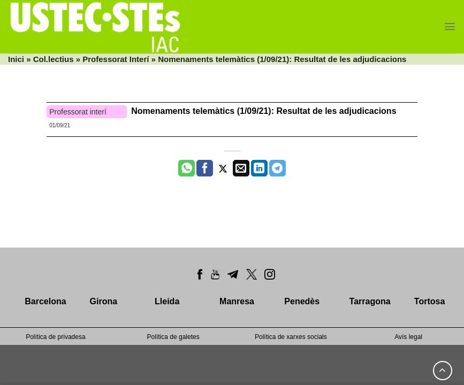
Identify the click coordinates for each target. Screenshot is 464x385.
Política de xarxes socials (291, 337)
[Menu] (450, 26)
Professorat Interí (115, 59)
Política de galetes (173, 337)
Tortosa (429, 301)
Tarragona (370, 301)
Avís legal (408, 337)
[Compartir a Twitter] (223, 168)
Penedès (302, 301)
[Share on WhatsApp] (186, 168)
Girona (104, 301)
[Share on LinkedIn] (259, 168)
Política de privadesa (55, 337)
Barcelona (45, 301)
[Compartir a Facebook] (204, 168)
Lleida (167, 301)
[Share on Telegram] (277, 168)
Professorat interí (78, 111)
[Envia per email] (241, 168)
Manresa (236, 301)
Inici (16, 59)
